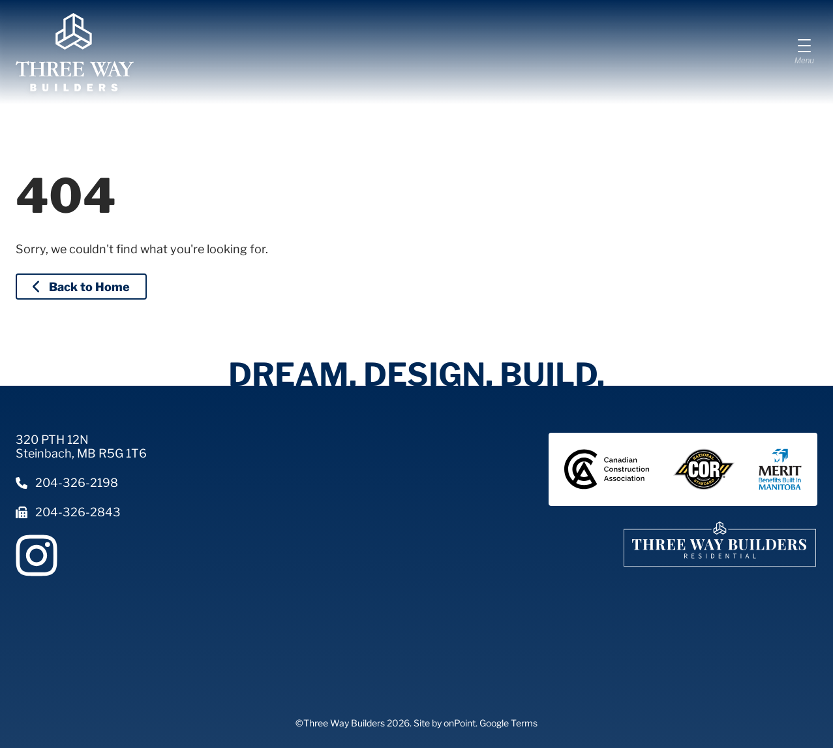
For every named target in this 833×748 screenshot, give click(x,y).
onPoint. (460, 722)
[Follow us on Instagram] (36, 555)
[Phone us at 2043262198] (81, 483)
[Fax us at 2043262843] (81, 512)
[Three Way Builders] (75, 52)
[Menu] (804, 52)
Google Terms (508, 722)
